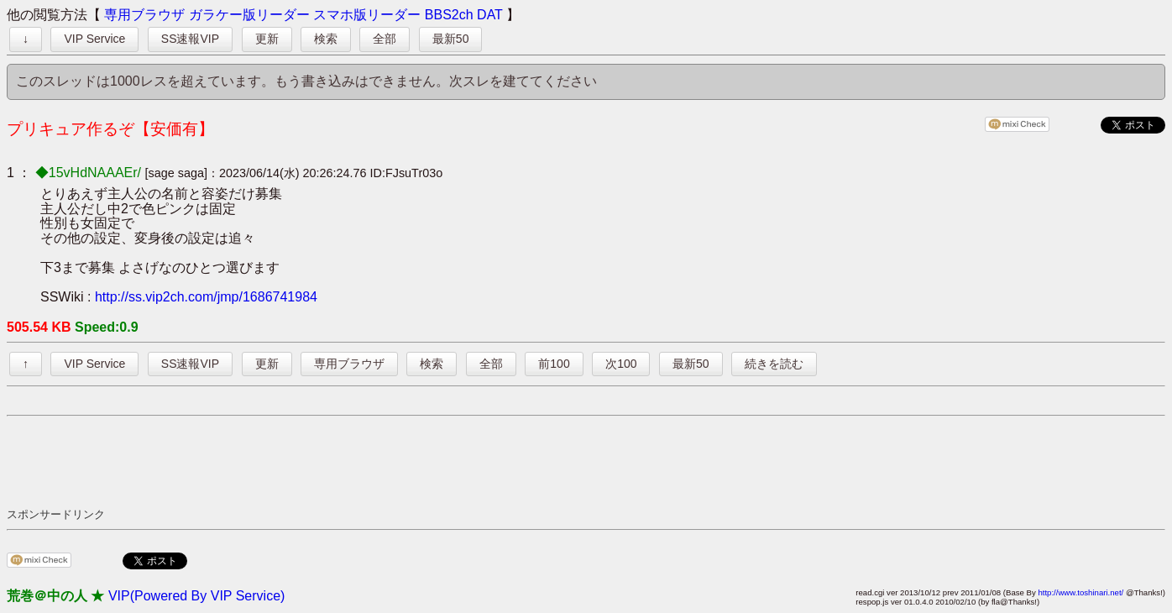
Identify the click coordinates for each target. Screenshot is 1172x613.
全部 (384, 38)
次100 (620, 363)
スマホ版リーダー (367, 15)
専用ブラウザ (144, 15)
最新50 (450, 38)
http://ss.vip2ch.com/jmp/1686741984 (206, 297)
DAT (490, 15)
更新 (267, 38)
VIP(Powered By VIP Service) (196, 596)
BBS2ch (449, 15)
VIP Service (94, 38)
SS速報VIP (190, 38)
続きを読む (774, 363)
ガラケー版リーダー (249, 15)
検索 (325, 38)
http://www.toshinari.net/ (1080, 592)
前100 (553, 363)
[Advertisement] (312, 461)
